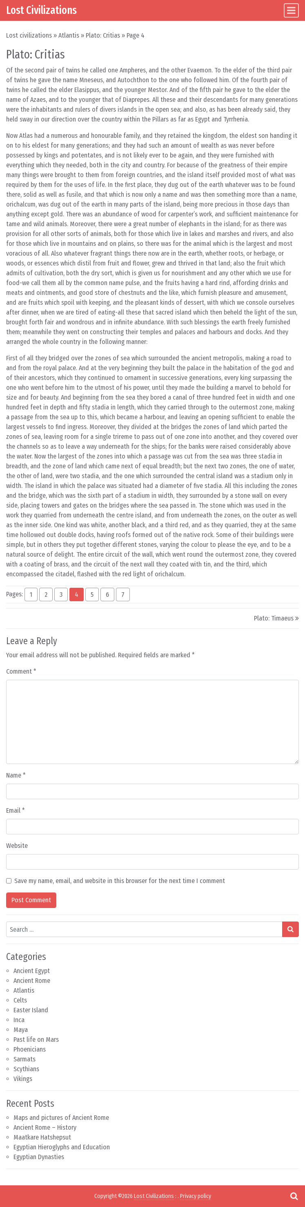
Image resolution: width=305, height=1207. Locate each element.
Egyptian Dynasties (38, 1157)
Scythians (26, 1069)
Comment (21, 671)
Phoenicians (29, 1049)
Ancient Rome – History (44, 1127)
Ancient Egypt (31, 971)
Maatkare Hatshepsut (42, 1137)
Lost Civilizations (41, 10)
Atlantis (68, 35)
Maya (20, 1030)
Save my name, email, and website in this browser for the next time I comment (119, 881)
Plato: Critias (103, 35)
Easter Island (30, 1010)
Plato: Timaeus (274, 618)
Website (17, 846)
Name (16, 775)
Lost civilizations (29, 35)
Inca (18, 1020)
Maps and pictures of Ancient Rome (61, 1118)
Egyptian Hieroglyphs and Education (61, 1147)
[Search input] (144, 929)
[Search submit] (290, 929)
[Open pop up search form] (294, 1196)
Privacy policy (195, 1196)
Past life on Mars (36, 1039)
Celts (20, 1000)
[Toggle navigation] (291, 10)
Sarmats (24, 1059)
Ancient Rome (31, 980)
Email (15, 810)
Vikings (22, 1079)
